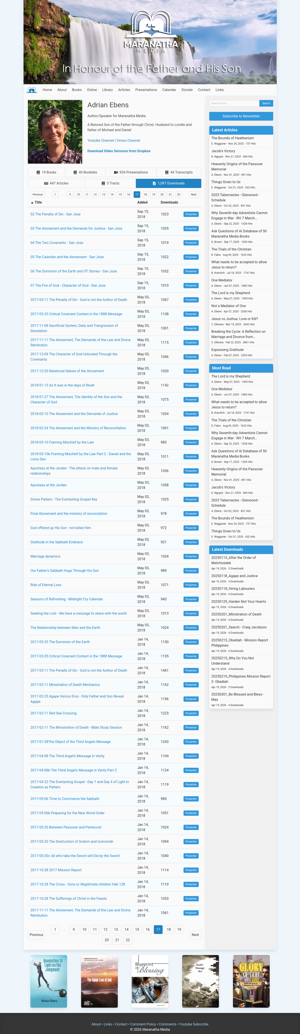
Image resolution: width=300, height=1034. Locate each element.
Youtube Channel (100, 140)
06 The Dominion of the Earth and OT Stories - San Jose (74, 271)
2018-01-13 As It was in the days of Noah (63, 385)
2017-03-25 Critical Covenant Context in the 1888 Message (76, 314)
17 (136, 194)
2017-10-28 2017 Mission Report (56, 870)
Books (77, 90)
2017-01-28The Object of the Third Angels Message (71, 742)
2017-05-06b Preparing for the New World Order (68, 813)
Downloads (169, 202)
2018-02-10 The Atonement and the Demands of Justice (74, 414)
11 (86, 194)
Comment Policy (143, 1024)
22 (178, 194)
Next (193, 194)
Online (92, 90)
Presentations (146, 90)
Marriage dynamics (45, 556)
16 (128, 194)
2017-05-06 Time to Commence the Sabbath (65, 799)
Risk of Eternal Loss (46, 585)
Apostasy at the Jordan (49, 485)
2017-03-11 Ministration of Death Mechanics (65, 685)
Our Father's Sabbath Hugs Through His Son (65, 571)
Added (142, 202)
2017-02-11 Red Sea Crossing (54, 713)
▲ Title (36, 202)
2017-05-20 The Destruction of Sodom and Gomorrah (72, 841)
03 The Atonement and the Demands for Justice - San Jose (76, 228)
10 (78, 194)
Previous (38, 194)
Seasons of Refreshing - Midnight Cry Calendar (67, 599)
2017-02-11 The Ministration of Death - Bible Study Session (76, 727)
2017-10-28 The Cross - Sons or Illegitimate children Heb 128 (78, 884)
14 (111, 194)
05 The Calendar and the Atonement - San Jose (67, 257)
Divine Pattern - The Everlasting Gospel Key (64, 499)
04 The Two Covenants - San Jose (57, 243)
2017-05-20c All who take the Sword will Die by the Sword (75, 856)
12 (95, 194)
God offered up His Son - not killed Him (61, 528)
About (62, 90)
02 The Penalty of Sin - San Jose (56, 214)
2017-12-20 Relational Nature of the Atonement (67, 371)
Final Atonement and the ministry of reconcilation (69, 514)
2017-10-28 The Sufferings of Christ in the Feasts (69, 898)
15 (120, 194)
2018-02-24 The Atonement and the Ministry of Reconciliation (78, 428)
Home (47, 90)
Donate (187, 90)
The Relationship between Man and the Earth (65, 628)
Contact (204, 90)
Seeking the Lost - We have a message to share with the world (79, 613)
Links (220, 90)
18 (145, 194)
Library (107, 90)
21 (170, 194)
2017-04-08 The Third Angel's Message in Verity (68, 756)
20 (162, 194)
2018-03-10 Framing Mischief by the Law (62, 442)
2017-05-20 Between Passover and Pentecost (66, 827)
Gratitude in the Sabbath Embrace (57, 542)
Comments (167, 1024)
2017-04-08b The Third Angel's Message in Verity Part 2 (74, 770)
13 (103, 194)
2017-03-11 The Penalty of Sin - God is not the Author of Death (79, 300)
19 (153, 194)
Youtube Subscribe (193, 1024)
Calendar (169, 90)
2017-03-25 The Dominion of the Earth (60, 642)
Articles (124, 90)
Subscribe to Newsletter (241, 116)
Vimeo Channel (128, 140)
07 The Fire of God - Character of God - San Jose (68, 285)
